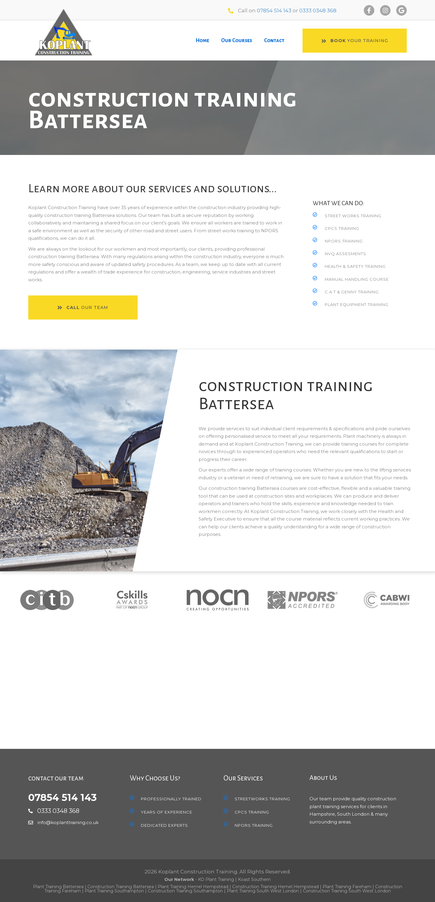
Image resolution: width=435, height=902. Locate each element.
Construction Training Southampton (185, 891)
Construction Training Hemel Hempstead (275, 886)
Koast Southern (254, 879)
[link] (202, 40)
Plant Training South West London (263, 891)
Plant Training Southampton (114, 891)
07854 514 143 (274, 11)
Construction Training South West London (347, 891)
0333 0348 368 (317, 11)
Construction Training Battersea (120, 886)
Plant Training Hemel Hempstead (193, 886)
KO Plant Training (216, 879)
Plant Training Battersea (58, 886)
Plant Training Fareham (347, 886)
